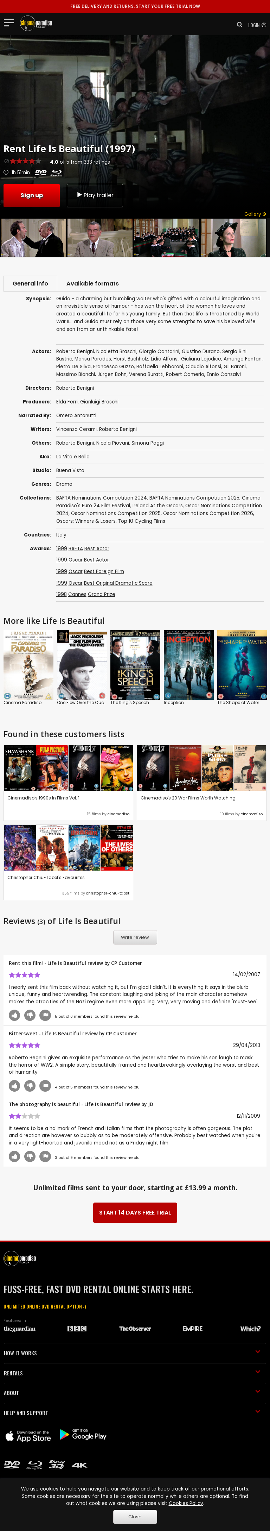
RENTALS (132, 1373)
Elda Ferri (67, 402)
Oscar (76, 560)
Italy (61, 535)
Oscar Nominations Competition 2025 (116, 513)
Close (135, 1517)
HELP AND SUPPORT (132, 1413)
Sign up (31, 195)
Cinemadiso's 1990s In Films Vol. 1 (43, 798)
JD (150, 1104)
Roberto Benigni (118, 429)
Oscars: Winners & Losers (86, 521)
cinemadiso (118, 814)
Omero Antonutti (76, 415)
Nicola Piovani (112, 443)
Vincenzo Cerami (76, 429)
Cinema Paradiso (22, 702)
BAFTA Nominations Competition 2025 (194, 498)
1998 (61, 594)
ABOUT (132, 1393)
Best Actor (96, 548)
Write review (135, 937)
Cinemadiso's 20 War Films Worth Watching (188, 798)
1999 (61, 548)
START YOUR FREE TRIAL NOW (135, 6)
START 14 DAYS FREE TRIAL (135, 1213)
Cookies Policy (186, 1503)
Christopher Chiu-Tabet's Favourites (46, 877)
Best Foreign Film (104, 571)
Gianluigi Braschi (99, 402)
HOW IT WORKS (132, 1353)
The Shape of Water (238, 702)
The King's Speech (129, 702)
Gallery (255, 214)
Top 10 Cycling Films (141, 521)
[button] (238, 24)
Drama (64, 484)
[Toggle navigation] (11, 22)
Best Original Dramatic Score (118, 583)
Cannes (77, 594)
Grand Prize (101, 594)
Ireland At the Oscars (158, 505)
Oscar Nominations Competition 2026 (208, 513)
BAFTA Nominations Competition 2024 (101, 498)
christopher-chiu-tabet (107, 893)
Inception (174, 702)
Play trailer (95, 195)
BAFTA (76, 548)
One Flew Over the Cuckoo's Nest (91, 702)
